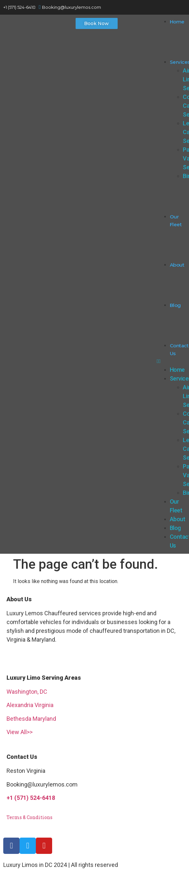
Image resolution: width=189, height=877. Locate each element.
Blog (175, 305)
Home (177, 22)
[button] (97, 23)
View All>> (20, 732)
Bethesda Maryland (31, 718)
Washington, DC (27, 691)
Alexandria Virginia (30, 705)
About (177, 265)
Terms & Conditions (29, 817)
